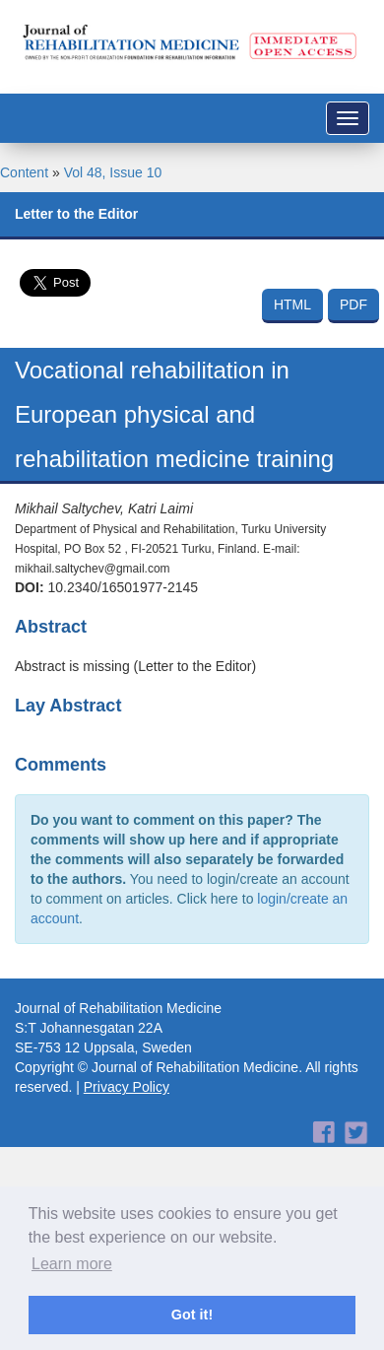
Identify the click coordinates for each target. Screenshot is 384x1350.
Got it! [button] (192, 1314)
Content (24, 172)
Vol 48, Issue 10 (113, 172)
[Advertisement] (184, 1163)
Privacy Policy (126, 1087)
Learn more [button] (72, 1263)
